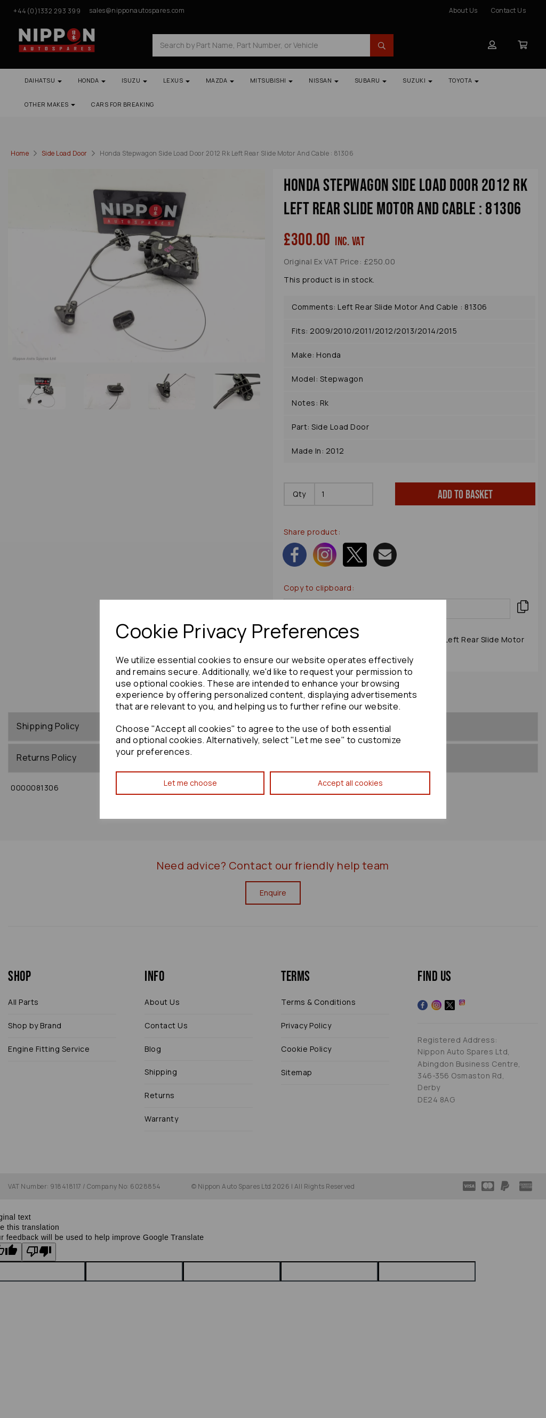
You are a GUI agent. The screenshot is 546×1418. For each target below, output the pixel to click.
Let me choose (190, 783)
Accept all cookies (350, 783)
